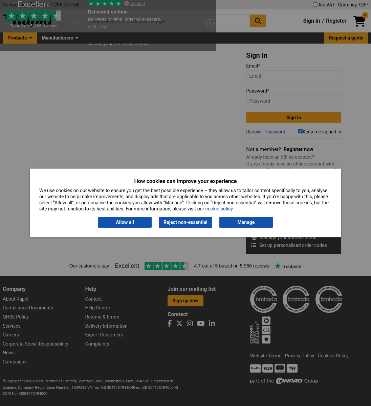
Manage (246, 222)
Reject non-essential (185, 222)
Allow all (125, 222)
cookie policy (219, 209)
